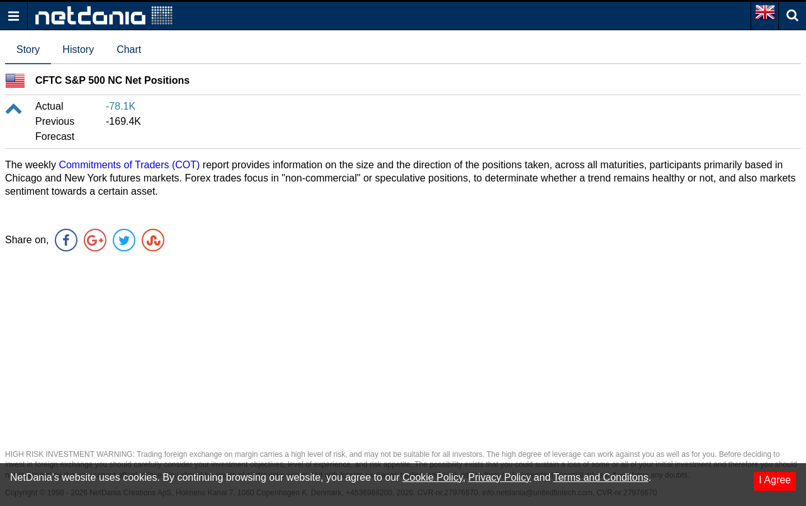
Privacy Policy (499, 477)
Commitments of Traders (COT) (129, 164)
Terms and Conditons (600, 477)
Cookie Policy (432, 477)
